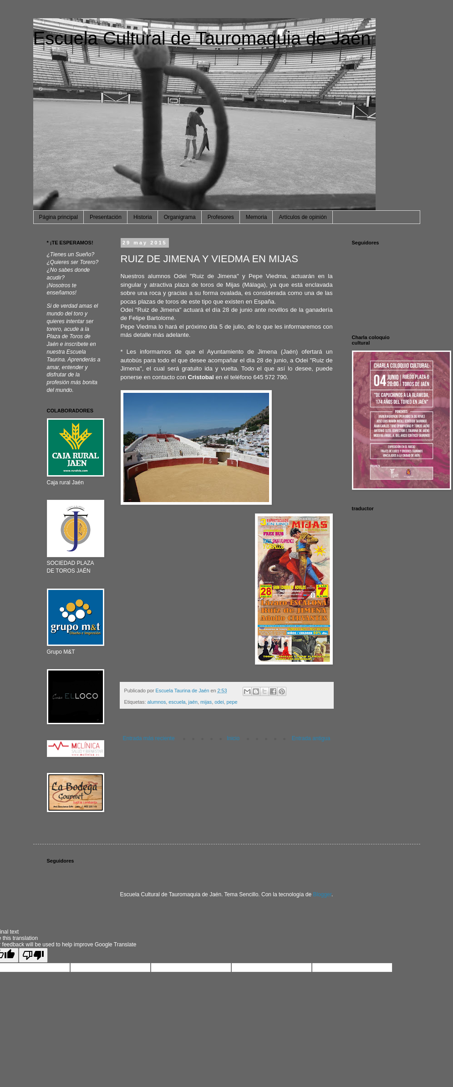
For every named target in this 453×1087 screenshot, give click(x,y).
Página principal (58, 217)
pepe (232, 702)
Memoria (256, 217)
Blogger (322, 894)
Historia (142, 217)
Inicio (233, 738)
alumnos (157, 702)
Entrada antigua (311, 738)
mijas (206, 702)
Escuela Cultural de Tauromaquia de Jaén (202, 38)
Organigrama (180, 217)
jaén (193, 702)
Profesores (221, 217)
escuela (176, 702)
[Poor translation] (33, 955)
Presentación (106, 217)
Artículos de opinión (302, 217)
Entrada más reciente (149, 738)
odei (219, 702)
